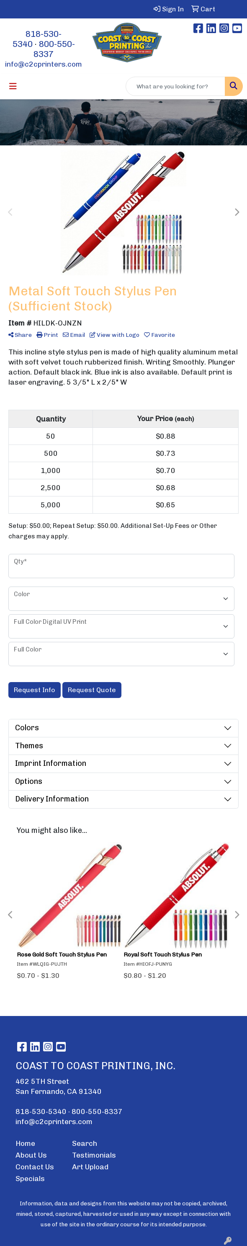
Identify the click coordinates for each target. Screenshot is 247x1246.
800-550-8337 (97, 1111)
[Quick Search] (175, 86)
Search (84, 1143)
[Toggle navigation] (13, 86)
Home (25, 1143)
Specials (30, 1178)
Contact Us (34, 1167)
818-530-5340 (41, 1111)
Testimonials (94, 1155)
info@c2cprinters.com (43, 64)
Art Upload (90, 1167)
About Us (31, 1155)
